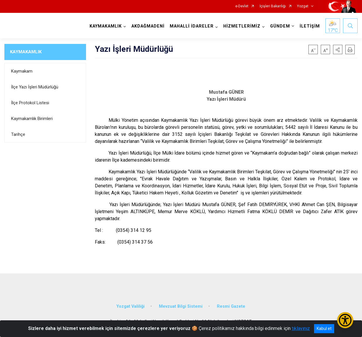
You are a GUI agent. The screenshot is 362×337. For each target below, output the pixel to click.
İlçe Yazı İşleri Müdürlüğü (34, 87)
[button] (337, 49)
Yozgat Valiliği (130, 306)
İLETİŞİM (310, 26)
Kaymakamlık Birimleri (32, 118)
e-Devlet (241, 6)
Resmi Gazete (231, 306)
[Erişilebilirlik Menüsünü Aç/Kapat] (345, 320)
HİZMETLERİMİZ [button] (241, 26)
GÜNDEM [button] (280, 26)
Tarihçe (18, 134)
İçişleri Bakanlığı (273, 6)
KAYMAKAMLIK (26, 51)
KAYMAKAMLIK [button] (106, 26)
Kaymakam (21, 71)
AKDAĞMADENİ (147, 26)
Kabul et (324, 328)
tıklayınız (301, 328)
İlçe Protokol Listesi (30, 102)
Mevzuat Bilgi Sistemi (181, 306)
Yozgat (302, 6)
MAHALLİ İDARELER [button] (192, 26)
